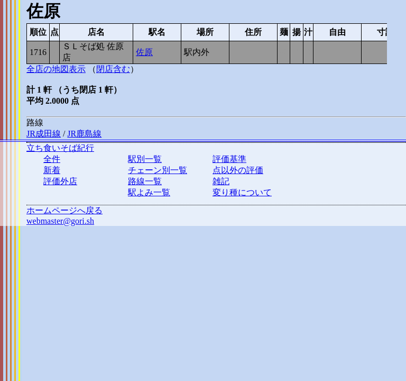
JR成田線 (43, 133)
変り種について (242, 192)
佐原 (144, 52)
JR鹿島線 (84, 133)
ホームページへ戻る (64, 210)
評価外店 (60, 181)
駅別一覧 (145, 159)
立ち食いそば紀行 (60, 147)
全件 (51, 159)
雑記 (221, 181)
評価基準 (229, 159)
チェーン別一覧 (157, 170)
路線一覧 (145, 181)
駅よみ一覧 (149, 192)
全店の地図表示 (56, 69)
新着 (51, 170)
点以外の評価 (238, 170)
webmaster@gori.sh (60, 220)
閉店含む (113, 69)
